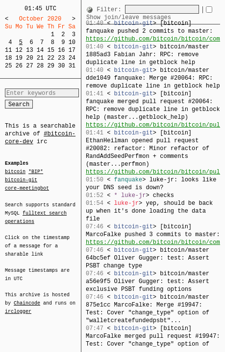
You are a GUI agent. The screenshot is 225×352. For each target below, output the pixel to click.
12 (19, 50)
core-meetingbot (27, 187)
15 (50, 50)
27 (29, 66)
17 (72, 50)
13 (29, 50)
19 (19, 58)
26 (19, 66)
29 (50, 66)
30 (61, 66)
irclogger (18, 305)
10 (72, 42)
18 (8, 58)
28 (40, 66)
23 (61, 58)
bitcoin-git (21, 179)
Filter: (111, 9)
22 (50, 58)
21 (40, 58)
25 (8, 66)
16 (61, 50)
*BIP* (35, 172)
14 (40, 50)
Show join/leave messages (142, 17)
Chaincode (27, 297)
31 (72, 66)
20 (29, 58)
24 (72, 58)
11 (8, 50)
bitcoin (15, 172)
